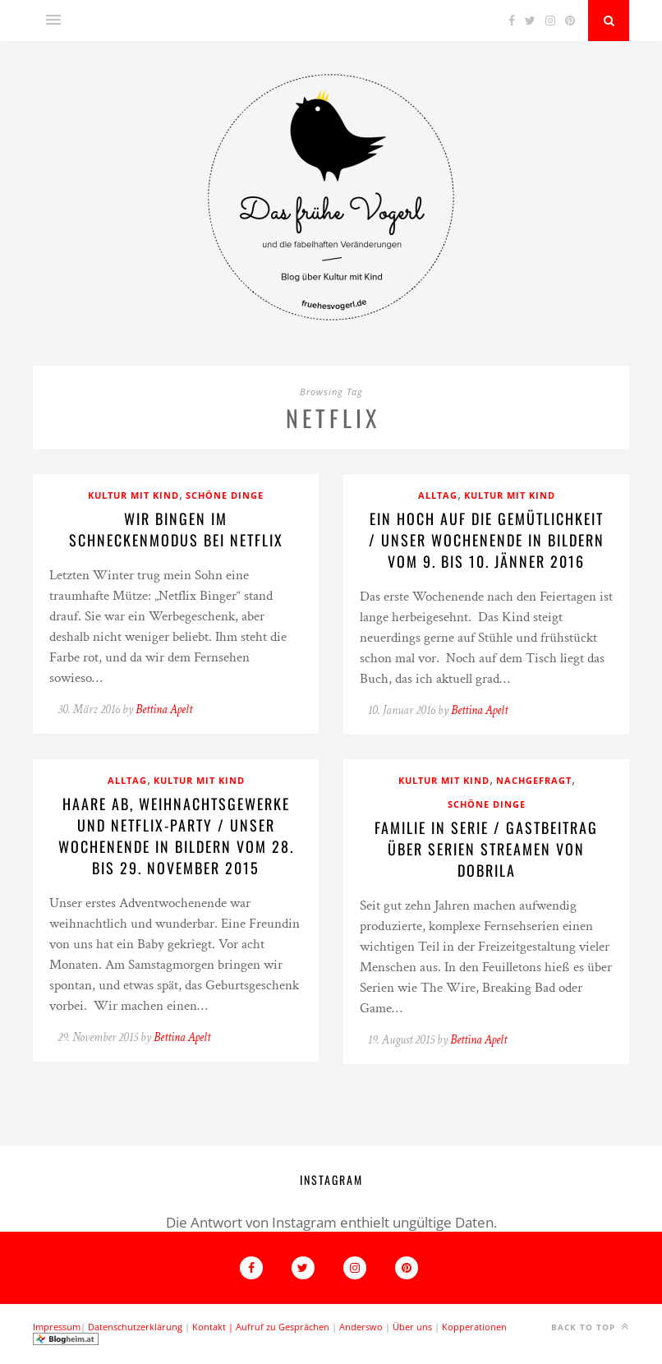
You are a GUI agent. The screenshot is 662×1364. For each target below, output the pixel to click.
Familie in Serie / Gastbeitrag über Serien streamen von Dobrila (486, 849)
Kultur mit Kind (133, 495)
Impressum (56, 1326)
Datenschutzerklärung (135, 1326)
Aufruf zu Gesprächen (282, 1326)
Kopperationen (474, 1326)
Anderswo (361, 1326)
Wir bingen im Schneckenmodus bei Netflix (176, 529)
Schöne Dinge (225, 495)
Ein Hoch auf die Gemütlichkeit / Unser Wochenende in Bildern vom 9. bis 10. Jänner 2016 (487, 540)
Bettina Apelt (164, 709)
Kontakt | (214, 1326)
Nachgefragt (534, 780)
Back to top (590, 1326)
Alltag (437, 495)
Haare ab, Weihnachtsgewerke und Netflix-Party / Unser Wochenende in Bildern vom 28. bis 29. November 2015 (176, 835)
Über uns (412, 1326)
